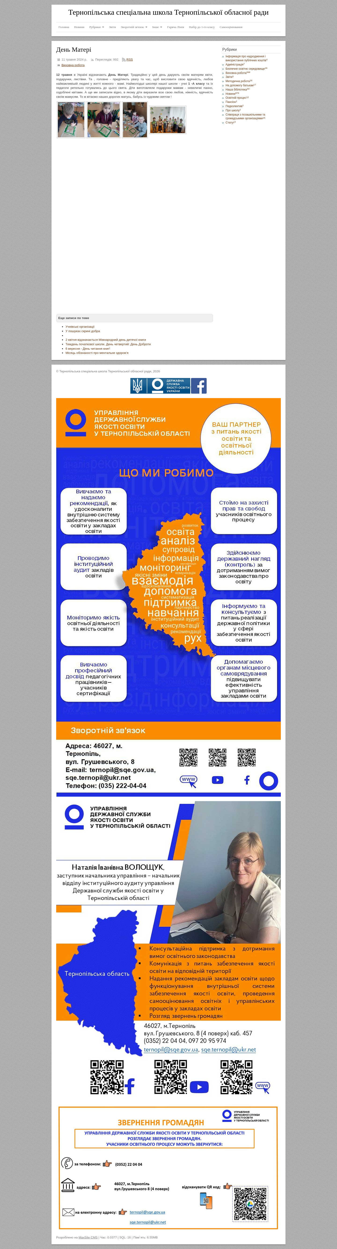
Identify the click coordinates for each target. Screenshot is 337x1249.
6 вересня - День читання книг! (88, 348)
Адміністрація (235, 64)
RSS (129, 59)
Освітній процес (237, 97)
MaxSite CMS (88, 1237)
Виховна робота (73, 65)
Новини (232, 93)
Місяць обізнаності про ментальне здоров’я (97, 353)
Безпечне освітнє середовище (246, 68)
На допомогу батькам (241, 85)
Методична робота (239, 81)
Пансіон (231, 102)
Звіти (230, 77)
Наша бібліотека (237, 89)
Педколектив (235, 106)
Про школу (233, 110)
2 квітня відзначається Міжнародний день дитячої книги (106, 339)
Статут (231, 122)
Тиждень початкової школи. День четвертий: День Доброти (108, 344)
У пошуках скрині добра (83, 331)
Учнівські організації (80, 326)
